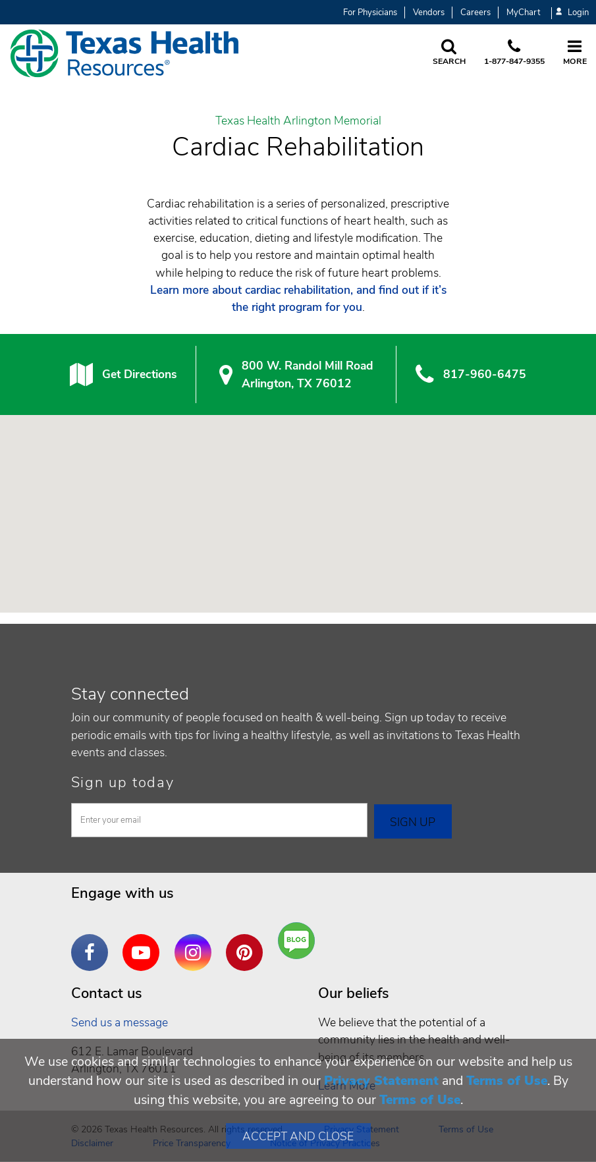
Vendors (429, 12)
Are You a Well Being (299, 941)
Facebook (93, 943)
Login (572, 12)
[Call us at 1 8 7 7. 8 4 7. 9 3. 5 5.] (514, 53)
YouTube (144, 943)
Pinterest (247, 943)
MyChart (523, 12)
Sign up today (123, 782)
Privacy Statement (381, 1081)
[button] (298, 501)
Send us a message (119, 1022)
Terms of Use (506, 1081)
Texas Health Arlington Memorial (298, 121)
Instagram (196, 943)
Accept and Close (298, 1136)
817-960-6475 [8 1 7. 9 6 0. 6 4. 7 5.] (484, 374)
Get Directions (139, 374)
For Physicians (370, 12)
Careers (475, 12)
